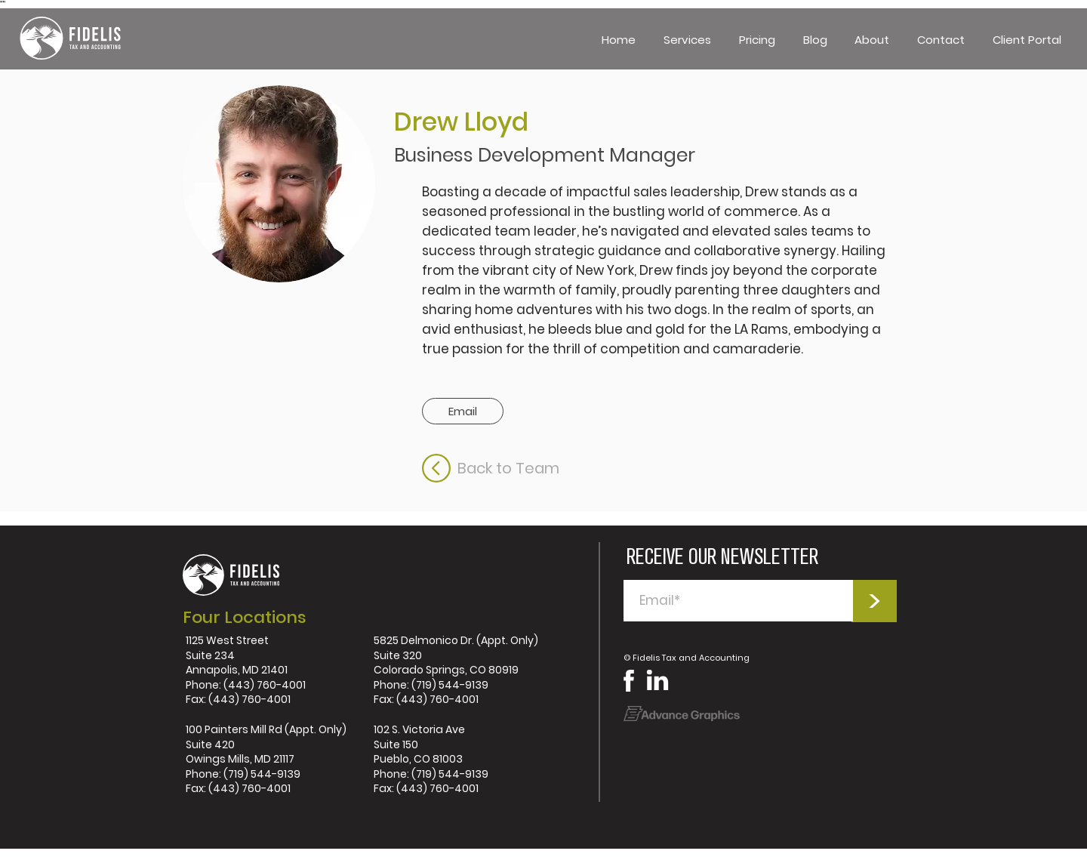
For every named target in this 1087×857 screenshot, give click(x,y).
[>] (874, 601)
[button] (687, 39)
